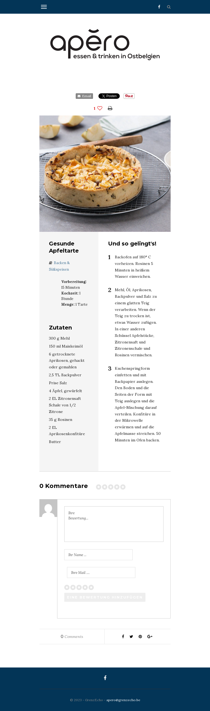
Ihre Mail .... (80, 572)
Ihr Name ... (77, 555)
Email (84, 96)
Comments (72, 636)
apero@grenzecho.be (123, 700)
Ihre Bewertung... (78, 516)
